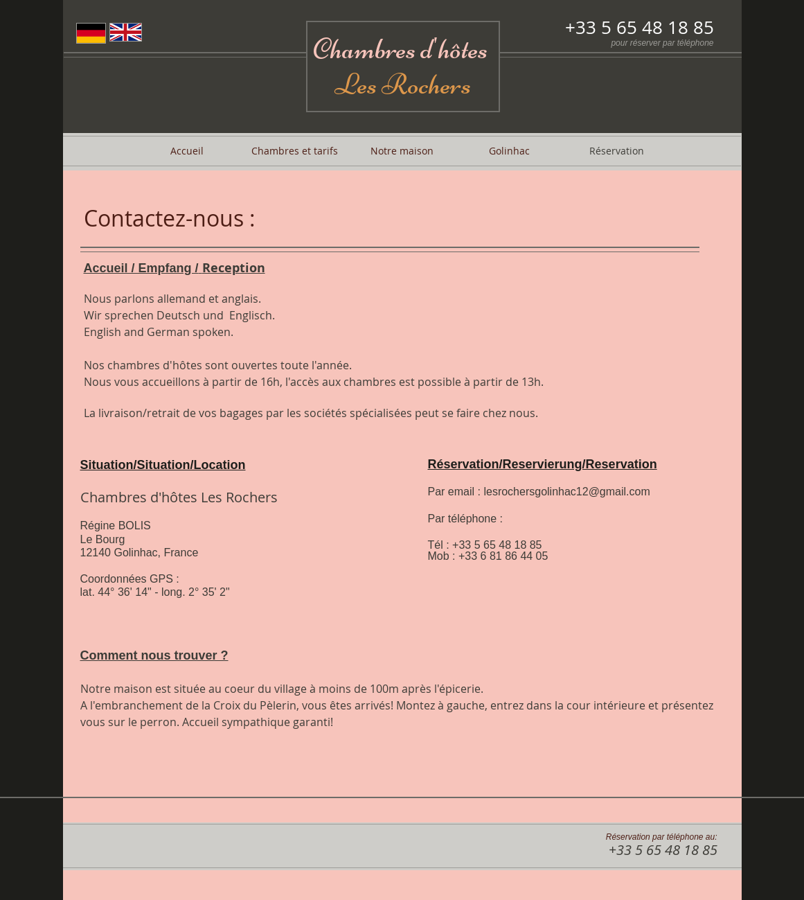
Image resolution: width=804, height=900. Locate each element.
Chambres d (373, 49)
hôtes (465, 49)
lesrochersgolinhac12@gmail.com (566, 491)
